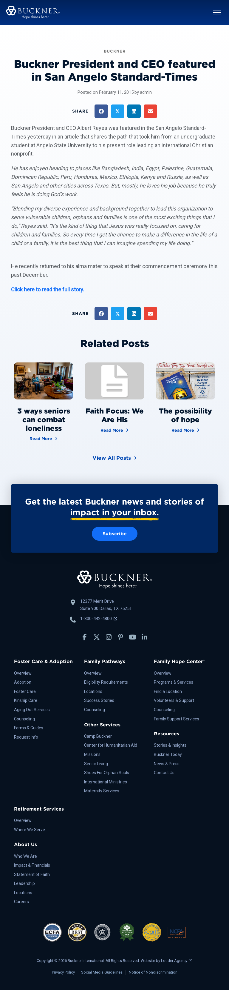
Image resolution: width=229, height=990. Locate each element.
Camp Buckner (98, 736)
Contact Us (164, 772)
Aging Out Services (32, 709)
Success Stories (99, 700)
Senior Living (96, 763)
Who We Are (25, 856)
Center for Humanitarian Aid (110, 745)
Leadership (24, 883)
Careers (21, 901)
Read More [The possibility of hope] (185, 430)
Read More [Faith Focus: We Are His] (114, 430)
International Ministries (105, 782)
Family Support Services (176, 719)
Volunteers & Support (174, 700)
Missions (92, 754)
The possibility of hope (185, 415)
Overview (23, 673)
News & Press (167, 763)
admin (146, 92)
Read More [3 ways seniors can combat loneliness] (44, 438)
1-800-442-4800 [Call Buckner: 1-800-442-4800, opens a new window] (98, 618)
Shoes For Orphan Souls (106, 772)
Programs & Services (173, 682)
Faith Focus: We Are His (115, 415)
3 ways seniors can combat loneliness (43, 420)
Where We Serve (29, 829)
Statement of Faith (32, 874)
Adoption (22, 682)
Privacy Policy (63, 972)
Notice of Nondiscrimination (153, 972)
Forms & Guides (28, 727)
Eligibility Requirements (106, 682)
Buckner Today (168, 754)
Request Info (26, 737)
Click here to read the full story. (47, 289)
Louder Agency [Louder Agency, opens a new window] (176, 960)
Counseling (24, 719)
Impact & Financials (32, 865)
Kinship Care (25, 700)
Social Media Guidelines (102, 972)
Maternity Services (101, 790)
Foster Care (25, 691)
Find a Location (168, 691)
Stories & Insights (170, 745)
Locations (93, 691)
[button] (217, 13)
